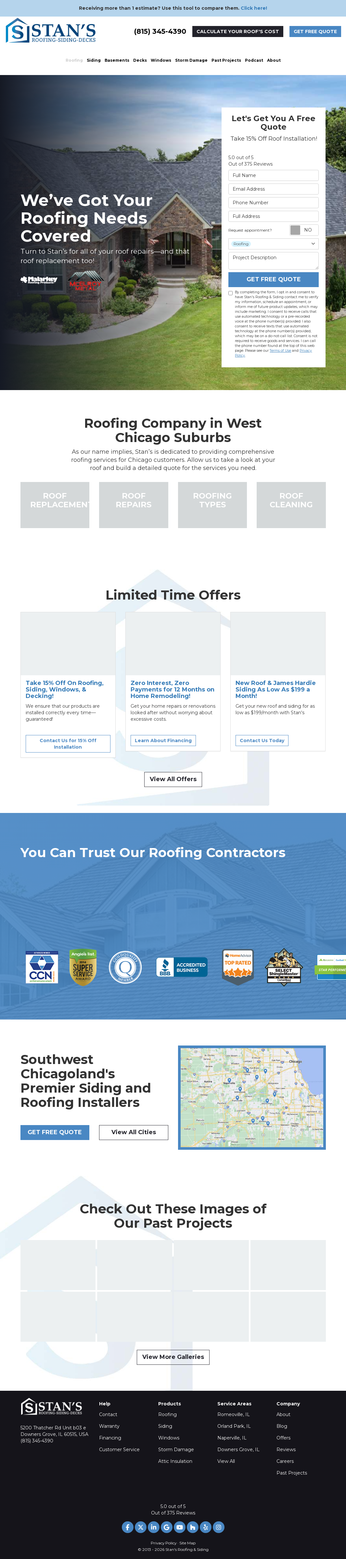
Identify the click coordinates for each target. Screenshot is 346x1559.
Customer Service (119, 1449)
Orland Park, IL (234, 1426)
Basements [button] (117, 60)
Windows (168, 1438)
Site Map (187, 1542)
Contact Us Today (262, 740)
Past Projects (291, 1473)
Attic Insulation (175, 1461)
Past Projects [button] (226, 60)
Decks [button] (140, 60)
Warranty (109, 1426)
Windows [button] (161, 60)
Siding (165, 1426)
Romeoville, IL (233, 1414)
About (283, 1414)
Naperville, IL (232, 1438)
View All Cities (133, 1132)
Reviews (286, 1449)
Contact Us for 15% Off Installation (68, 744)
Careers (285, 1461)
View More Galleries (173, 1357)
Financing (110, 1438)
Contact (108, 1414)
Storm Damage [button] (191, 60)
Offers (283, 1438)
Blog (281, 1426)
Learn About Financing (163, 740)
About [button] (274, 60)
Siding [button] (94, 60)
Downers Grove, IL (238, 1449)
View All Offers (173, 779)
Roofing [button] (74, 60)
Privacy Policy (163, 1542)
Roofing (167, 1414)
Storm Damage (176, 1449)
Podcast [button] (254, 60)
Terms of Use (280, 351)
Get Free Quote (315, 31)
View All (226, 1461)
